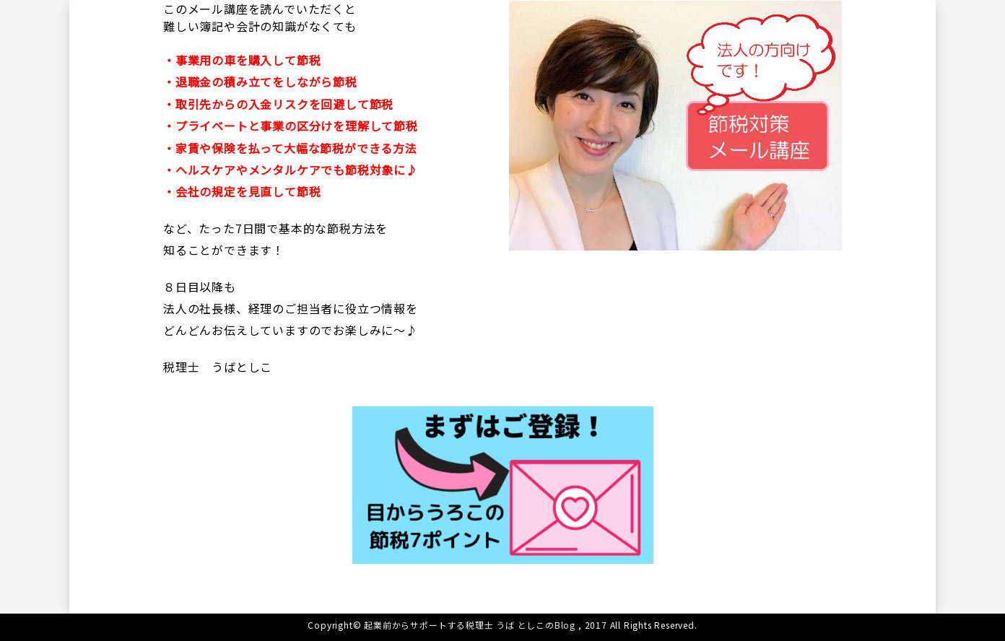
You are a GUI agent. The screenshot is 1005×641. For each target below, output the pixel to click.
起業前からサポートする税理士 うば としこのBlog (469, 625)
